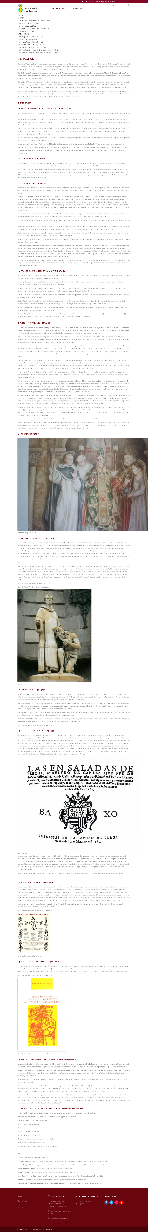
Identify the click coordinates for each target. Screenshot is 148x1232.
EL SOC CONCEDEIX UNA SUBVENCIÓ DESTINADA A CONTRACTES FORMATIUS (57, 1203)
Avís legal (49, 1229)
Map (19, 1205)
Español (97, 1)
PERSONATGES (24, 34)
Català (109, 1)
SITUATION (22, 15)
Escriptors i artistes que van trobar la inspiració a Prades (39, 53)
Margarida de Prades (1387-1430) (32, 37)
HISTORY (22, 18)
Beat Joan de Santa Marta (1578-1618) (34, 47)
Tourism (20, 1208)
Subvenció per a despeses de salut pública (59, 1212)
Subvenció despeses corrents (58, 1218)
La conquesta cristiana (29, 26)
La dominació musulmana (30, 23)
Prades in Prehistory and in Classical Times (35, 21)
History (20, 1203)
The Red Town (22, 1201)
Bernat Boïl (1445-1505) (29, 39)
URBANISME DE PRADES (27, 31)
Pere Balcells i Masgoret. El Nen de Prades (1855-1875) (40, 50)
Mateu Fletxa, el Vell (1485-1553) (32, 42)
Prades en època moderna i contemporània (36, 29)
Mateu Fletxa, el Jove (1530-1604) (33, 45)
